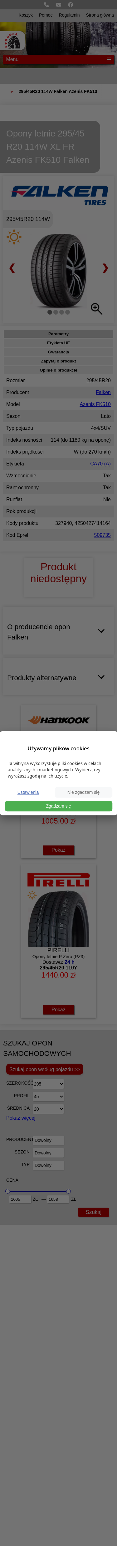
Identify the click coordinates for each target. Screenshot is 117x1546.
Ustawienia (28, 792)
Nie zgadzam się (83, 792)
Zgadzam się (58, 806)
